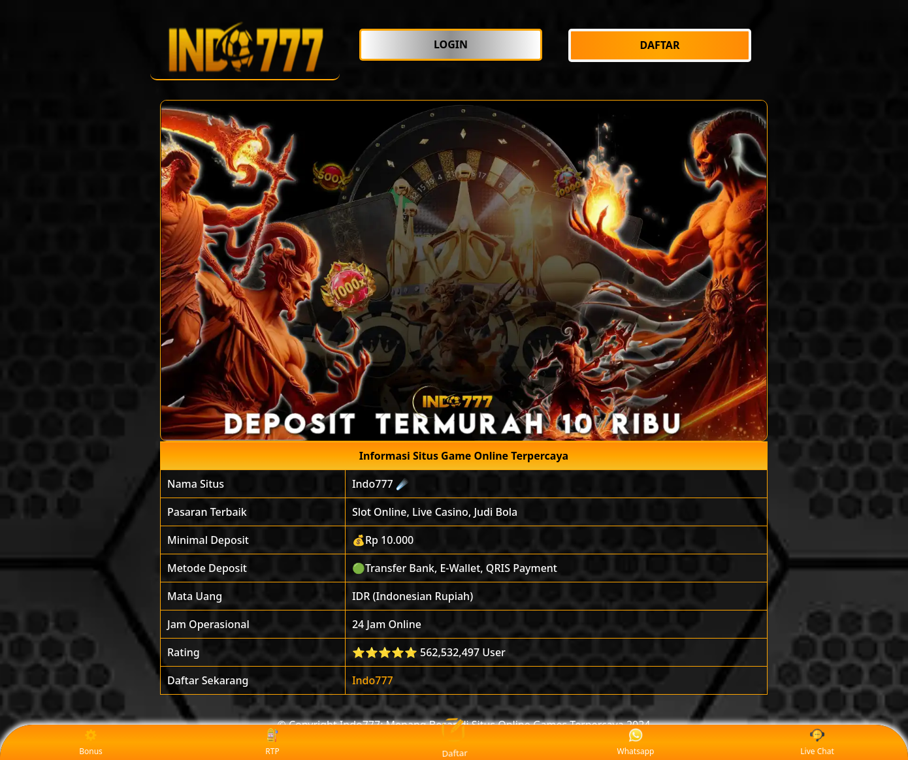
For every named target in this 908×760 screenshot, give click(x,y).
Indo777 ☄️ (380, 484)
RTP (272, 742)
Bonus (91, 742)
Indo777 (372, 680)
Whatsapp (636, 742)
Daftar (453, 742)
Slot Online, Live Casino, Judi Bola (434, 512)
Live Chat (817, 742)
